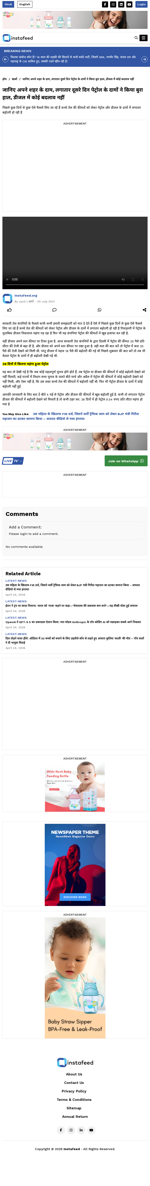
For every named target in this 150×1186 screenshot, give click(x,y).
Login (141, 4)
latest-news (16, 580)
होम (4, 79)
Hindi (8, 4)
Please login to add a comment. (33, 534)
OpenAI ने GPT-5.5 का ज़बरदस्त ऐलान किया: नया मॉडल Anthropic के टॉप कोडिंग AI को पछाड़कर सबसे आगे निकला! (73, 622)
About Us (74, 1074)
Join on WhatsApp (126, 461)
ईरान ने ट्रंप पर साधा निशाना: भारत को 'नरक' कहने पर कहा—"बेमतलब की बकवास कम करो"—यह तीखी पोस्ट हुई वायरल (71, 605)
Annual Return (75, 1116)
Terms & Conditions (74, 1099)
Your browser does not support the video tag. (75, 253)
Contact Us (74, 1082)
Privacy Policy (74, 1091)
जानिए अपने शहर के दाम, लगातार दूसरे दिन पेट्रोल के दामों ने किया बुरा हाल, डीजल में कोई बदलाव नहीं (78, 79)
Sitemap (74, 1108)
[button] (136, 38)
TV (12, 461)
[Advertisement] (43, 169)
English (24, 4)
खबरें (14, 79)
